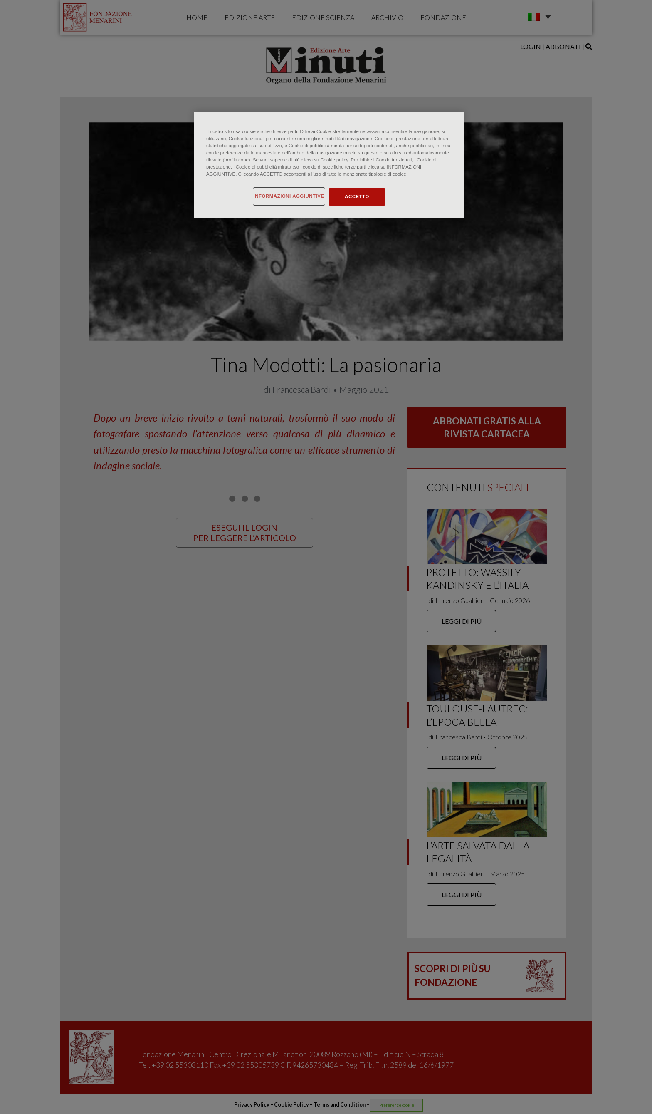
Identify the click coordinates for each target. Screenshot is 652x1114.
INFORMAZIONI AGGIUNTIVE (289, 196)
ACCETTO (357, 196)
